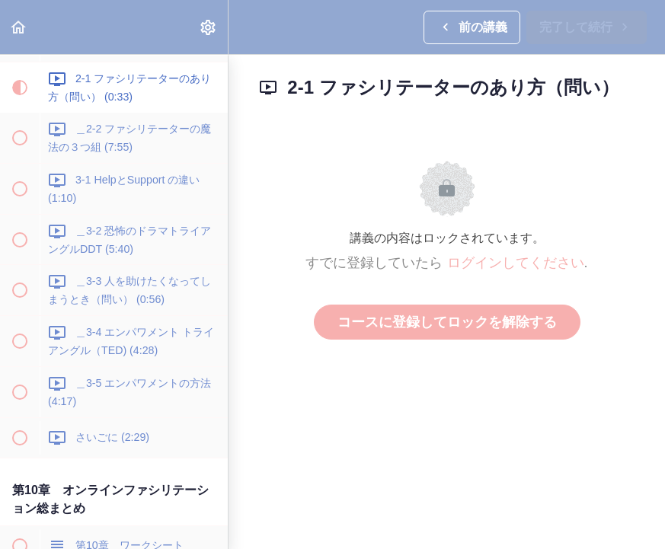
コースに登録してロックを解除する (447, 322)
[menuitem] (209, 27)
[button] (19, 27)
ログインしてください (515, 262)
